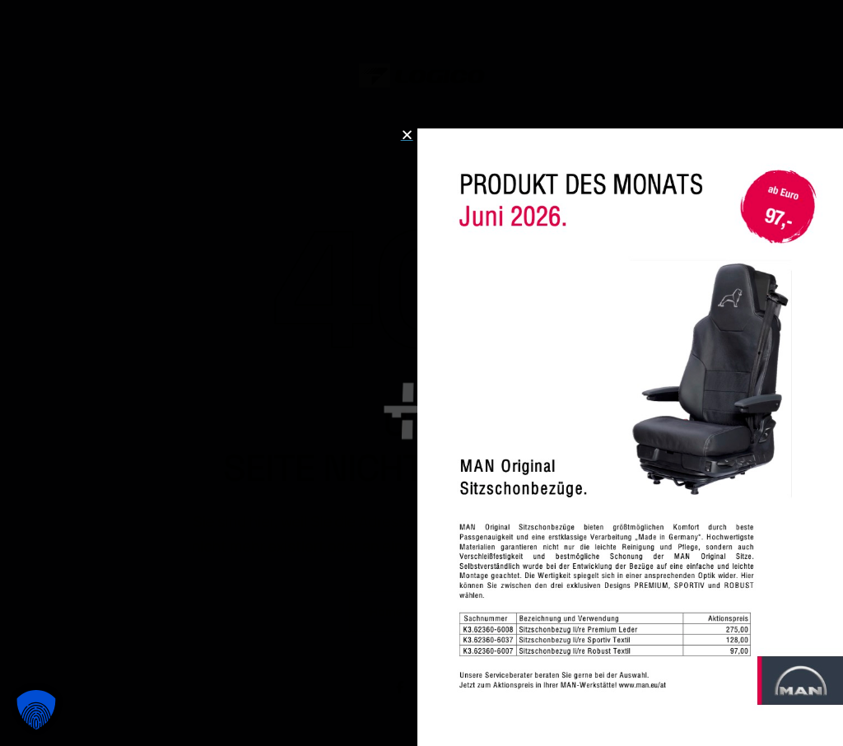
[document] (421, 373)
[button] (36, 710)
